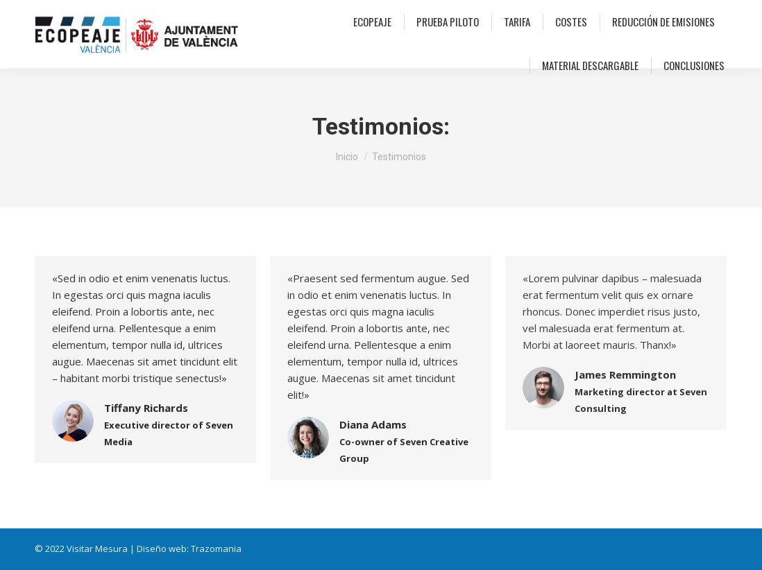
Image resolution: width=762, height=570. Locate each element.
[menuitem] (372, 21)
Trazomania (216, 548)
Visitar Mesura (97, 548)
